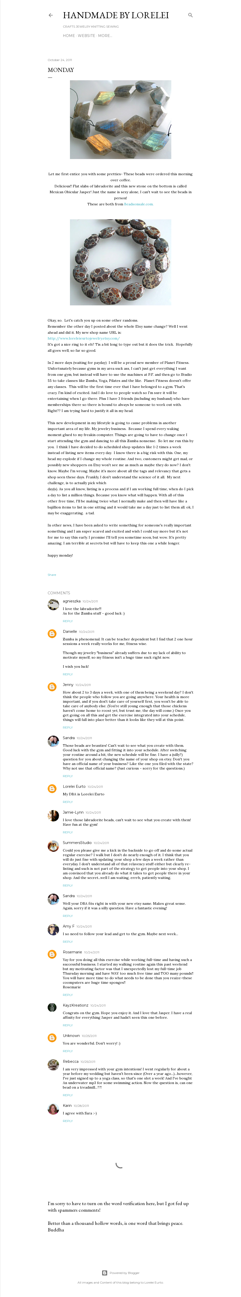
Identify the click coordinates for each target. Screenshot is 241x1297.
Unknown (71, 1035)
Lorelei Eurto (74, 786)
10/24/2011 (90, 601)
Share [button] (52, 575)
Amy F (69, 926)
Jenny (68, 684)
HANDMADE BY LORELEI (116, 15)
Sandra (69, 738)
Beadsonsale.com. (139, 204)
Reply (68, 621)
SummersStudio (77, 842)
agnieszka (72, 601)
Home (69, 35)
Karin (67, 1105)
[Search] (191, 14)
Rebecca (71, 1061)
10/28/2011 (81, 1106)
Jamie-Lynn (73, 812)
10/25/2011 (89, 1036)
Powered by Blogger (121, 1273)
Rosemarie (72, 952)
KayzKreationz (75, 1005)
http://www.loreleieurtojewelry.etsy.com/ (84, 338)
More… (105, 35)
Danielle (70, 631)
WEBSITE (86, 35)
